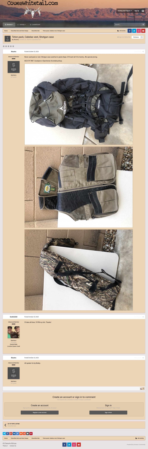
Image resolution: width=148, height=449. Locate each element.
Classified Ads (36, 39)
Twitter (134, 31)
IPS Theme (6, 443)
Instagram (139, 31)
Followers (136, 37)
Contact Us (13, 446)
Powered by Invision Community (136, 444)
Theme (5, 446)
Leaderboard (36, 24)
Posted (31, 51)
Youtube (143, 31)
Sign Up (136, 11)
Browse (10, 24)
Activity (22, 24)
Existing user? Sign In (125, 11)
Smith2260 (13, 317)
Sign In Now (108, 412)
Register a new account (39, 412)
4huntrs (16, 39)
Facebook (130, 31)
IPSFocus (13, 443)
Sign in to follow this (124, 37)
